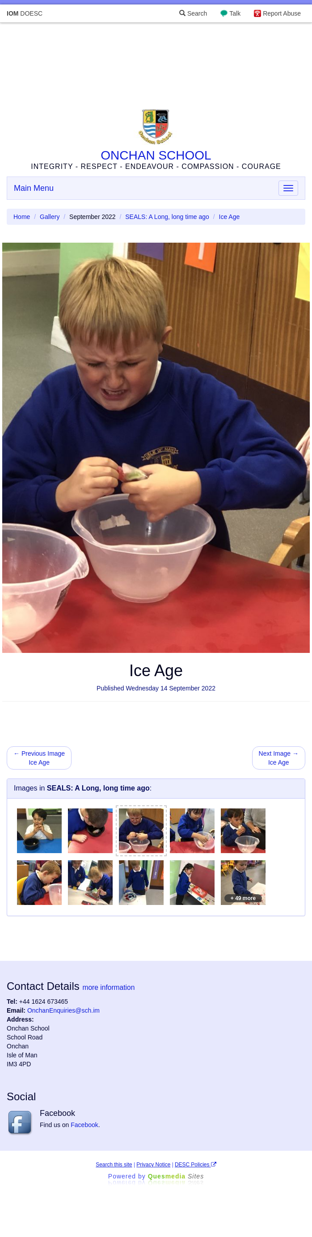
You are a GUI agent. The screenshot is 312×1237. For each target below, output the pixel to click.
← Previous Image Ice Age (39, 758)
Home (21, 216)
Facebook (84, 1124)
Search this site (114, 1164)
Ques (176, 1176)
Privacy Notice (153, 1164)
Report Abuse (282, 13)
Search (193, 13)
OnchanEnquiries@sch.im (63, 1010)
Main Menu (34, 188)
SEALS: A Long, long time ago (167, 216)
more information (108, 987)
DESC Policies (195, 1164)
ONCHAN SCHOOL (156, 155)
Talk (234, 13)
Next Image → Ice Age (279, 758)
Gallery (49, 216)
